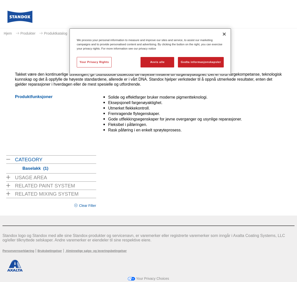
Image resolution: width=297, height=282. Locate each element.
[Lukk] (224, 34)
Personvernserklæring (18, 251)
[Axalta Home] (19, 18)
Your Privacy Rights (94, 61)
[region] (150, 51)
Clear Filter (87, 206)
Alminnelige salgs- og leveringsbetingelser (96, 251)
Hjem (8, 33)
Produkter (28, 33)
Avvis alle (157, 61)
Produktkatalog (55, 33)
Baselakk (35, 168)
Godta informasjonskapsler (201, 61)
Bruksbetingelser (49, 251)
